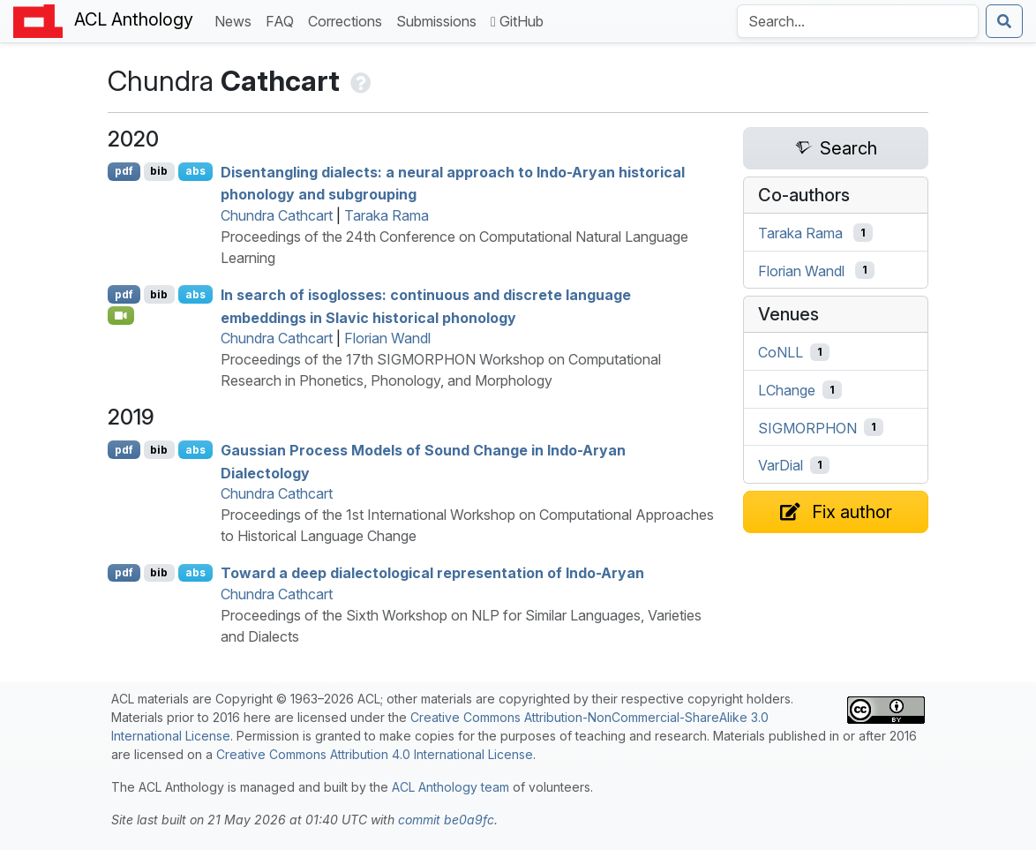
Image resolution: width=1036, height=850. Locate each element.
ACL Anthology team (450, 786)
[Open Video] (121, 315)
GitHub (517, 21)
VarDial (780, 465)
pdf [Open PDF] (124, 170)
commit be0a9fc (446, 819)
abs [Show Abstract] (195, 170)
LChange (786, 390)
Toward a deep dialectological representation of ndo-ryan (432, 573)
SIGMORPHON (807, 427)
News (236, 20)
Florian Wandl (387, 338)
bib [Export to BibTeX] (159, 170)
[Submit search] (1004, 21)
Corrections (348, 20)
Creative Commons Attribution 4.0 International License (374, 754)
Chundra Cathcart (277, 215)
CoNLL (780, 352)
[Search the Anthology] (858, 21)
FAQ (283, 20)
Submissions (440, 20)
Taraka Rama (386, 215)
